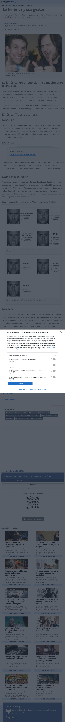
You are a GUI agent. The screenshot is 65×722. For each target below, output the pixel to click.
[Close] (61, 332)
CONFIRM (20, 383)
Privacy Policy (42, 389)
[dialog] (32, 361)
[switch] (53, 359)
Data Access (32, 389)
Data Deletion (23, 389)
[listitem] (32, 355)
